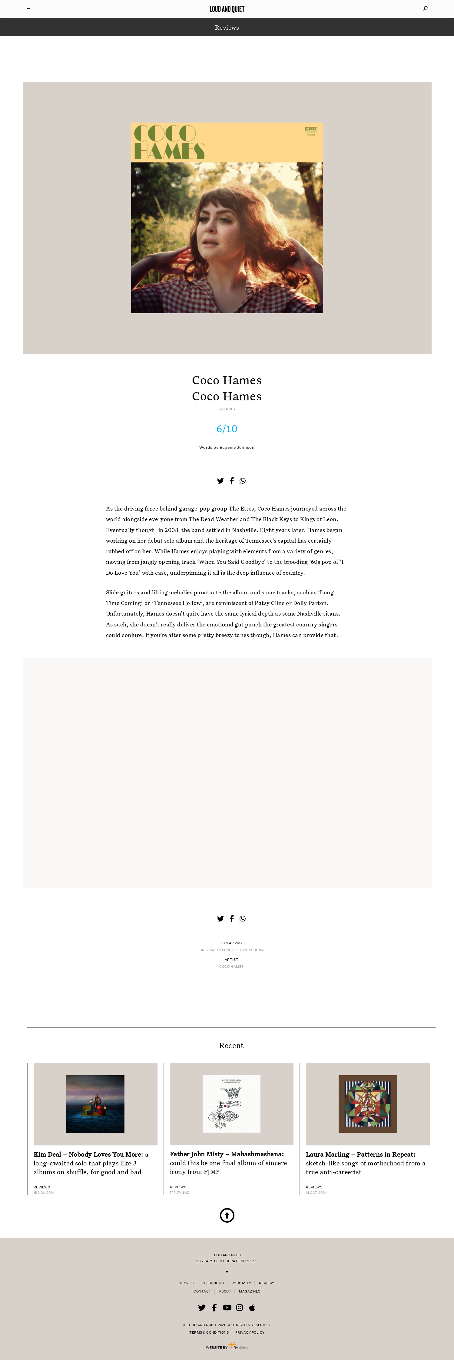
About (225, 1291)
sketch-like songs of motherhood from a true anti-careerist (366, 1163)
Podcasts (241, 1283)
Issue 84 (255, 950)
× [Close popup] (446, 1273)
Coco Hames (231, 966)
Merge (227, 409)
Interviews (212, 1283)
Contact (202, 1291)
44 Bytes (238, 1345)
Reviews (267, 1283)
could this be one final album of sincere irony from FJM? (228, 1162)
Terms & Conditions (209, 1332)
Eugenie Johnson (237, 447)
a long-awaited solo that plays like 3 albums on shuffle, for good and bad (91, 1163)
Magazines (249, 1291)
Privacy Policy (250, 1332)
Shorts (186, 1283)
